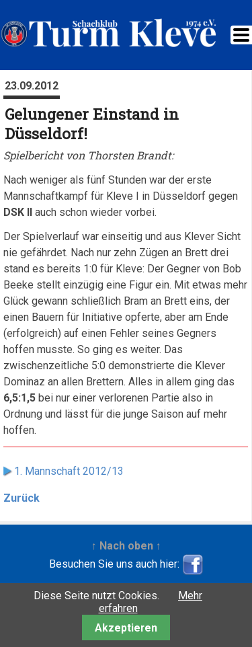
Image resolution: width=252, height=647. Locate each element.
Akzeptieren (126, 627)
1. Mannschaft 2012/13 (69, 471)
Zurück (21, 498)
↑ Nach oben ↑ (126, 545)
